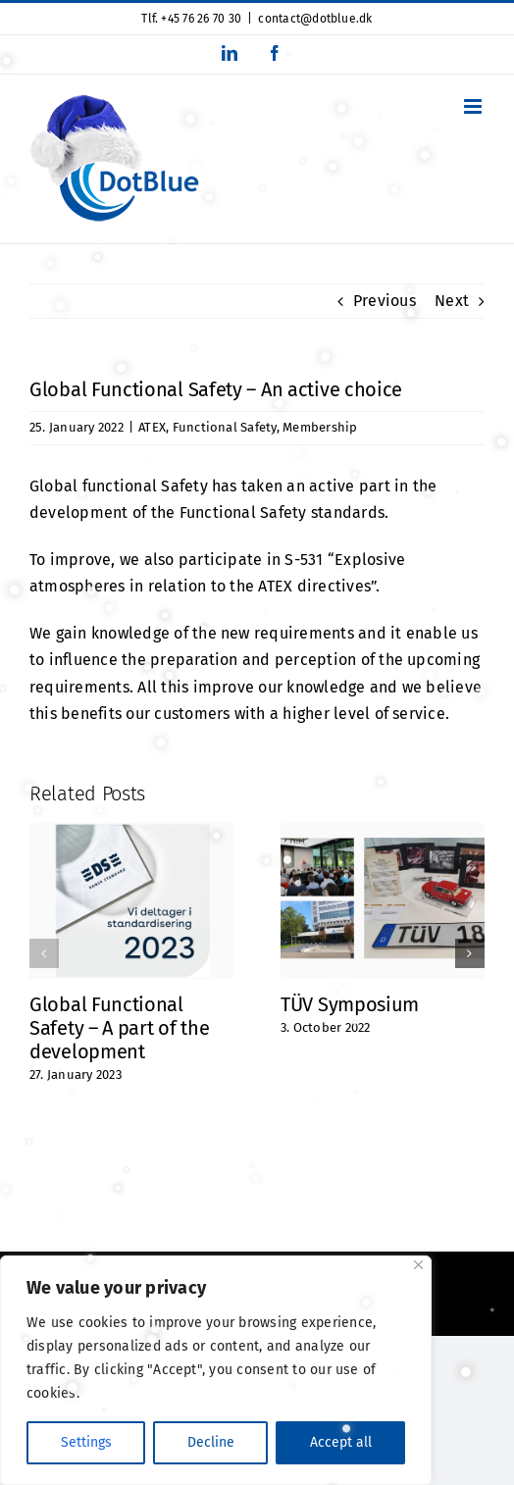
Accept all (341, 1442)
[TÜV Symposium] (383, 832)
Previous (384, 300)
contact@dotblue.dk (315, 19)
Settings (86, 1442)
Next (452, 300)
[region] (216, 1370)
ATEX (152, 427)
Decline (210, 1442)
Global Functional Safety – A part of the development (119, 1028)
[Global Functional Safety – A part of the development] (131, 832)
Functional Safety (225, 427)
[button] (44, 953)
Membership (320, 427)
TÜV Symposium (350, 1004)
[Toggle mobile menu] (474, 106)
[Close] (418, 1264)
